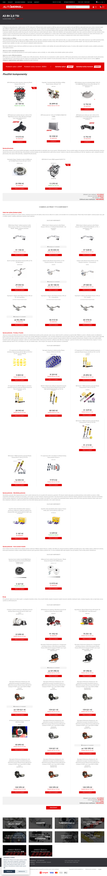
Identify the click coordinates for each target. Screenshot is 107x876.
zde (4, 867)
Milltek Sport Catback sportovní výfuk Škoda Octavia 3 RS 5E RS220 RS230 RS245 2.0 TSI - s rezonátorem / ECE (87, 227)
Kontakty (36, 2)
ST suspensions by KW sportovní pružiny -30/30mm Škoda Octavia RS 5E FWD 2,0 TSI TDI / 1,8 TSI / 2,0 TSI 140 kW (19, 352)
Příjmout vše (9, 871)
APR (13, 18)
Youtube (29, 2)
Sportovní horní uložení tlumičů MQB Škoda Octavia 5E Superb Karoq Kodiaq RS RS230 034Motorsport (20, 561)
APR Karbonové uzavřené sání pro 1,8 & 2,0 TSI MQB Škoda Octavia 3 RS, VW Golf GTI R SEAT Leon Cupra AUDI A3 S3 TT (20, 116)
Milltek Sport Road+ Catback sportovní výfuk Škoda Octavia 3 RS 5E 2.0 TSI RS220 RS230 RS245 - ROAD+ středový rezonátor (19, 227)
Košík (102, 7)
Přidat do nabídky (19, 188)
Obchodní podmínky (20, 2)
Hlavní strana (7, 18)
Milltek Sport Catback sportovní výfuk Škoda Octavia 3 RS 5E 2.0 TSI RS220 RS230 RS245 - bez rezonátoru (53, 227)
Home (4, 2)
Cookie (99, 869)
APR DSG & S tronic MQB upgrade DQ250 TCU (53, 159)
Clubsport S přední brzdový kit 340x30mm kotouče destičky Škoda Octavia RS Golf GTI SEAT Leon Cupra (19, 611)
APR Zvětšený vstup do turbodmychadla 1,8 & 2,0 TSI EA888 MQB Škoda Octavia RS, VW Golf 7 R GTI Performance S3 (87, 84)
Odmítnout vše (22, 871)
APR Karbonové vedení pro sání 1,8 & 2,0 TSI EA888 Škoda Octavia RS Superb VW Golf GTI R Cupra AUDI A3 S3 (87, 116)
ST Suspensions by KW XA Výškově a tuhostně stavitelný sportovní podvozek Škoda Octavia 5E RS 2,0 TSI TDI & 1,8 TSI (20, 387)
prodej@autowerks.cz (31, 860)
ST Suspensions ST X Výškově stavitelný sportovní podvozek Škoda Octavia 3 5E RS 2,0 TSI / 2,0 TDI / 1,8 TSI (87, 352)
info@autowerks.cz (69, 2)
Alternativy (87, 109)
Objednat (53, 808)
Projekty (10, 2)
